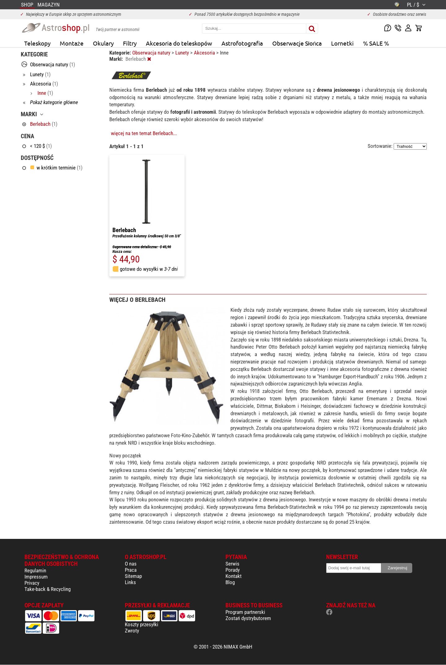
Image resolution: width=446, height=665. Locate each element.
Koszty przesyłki (141, 624)
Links (130, 582)
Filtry (130, 43)
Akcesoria (205, 53)
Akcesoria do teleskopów (179, 43)
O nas (131, 564)
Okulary (103, 43)
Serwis (232, 564)
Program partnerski (245, 612)
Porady (232, 570)
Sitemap (133, 576)
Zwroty (132, 631)
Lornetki (342, 43)
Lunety (182, 53)
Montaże (72, 43)
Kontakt (233, 576)
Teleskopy (37, 43)
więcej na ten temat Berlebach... (144, 133)
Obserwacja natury (152, 53)
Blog (230, 582)
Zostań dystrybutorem (248, 618)
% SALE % (376, 43)
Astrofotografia (242, 43)
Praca (131, 570)
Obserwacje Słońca (297, 43)
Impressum (36, 577)
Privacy (31, 583)
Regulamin (35, 570)
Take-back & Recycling (47, 589)
